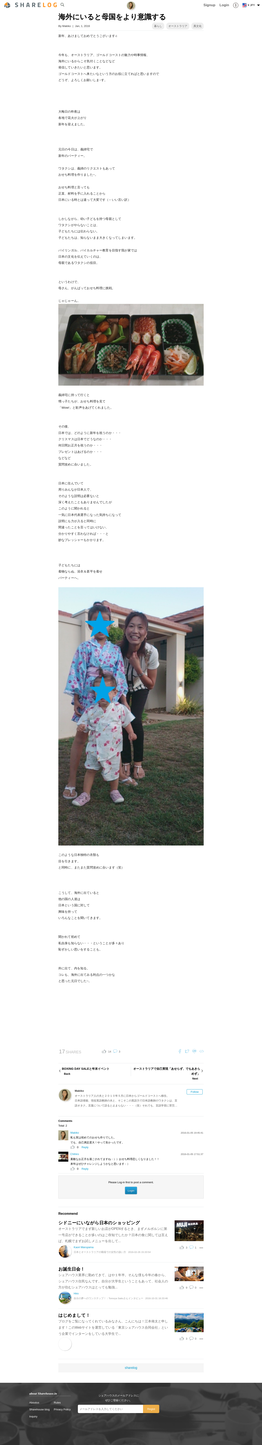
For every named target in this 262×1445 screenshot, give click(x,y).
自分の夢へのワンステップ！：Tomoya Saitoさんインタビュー (108, 1298)
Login (131, 1190)
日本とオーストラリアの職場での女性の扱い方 (100, 1252)
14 (109, 1051)
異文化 (197, 26)
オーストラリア (177, 26)
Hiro (76, 1293)
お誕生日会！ (71, 1269)
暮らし (158, 26)
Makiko (66, 26)
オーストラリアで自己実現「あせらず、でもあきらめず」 (166, 1074)
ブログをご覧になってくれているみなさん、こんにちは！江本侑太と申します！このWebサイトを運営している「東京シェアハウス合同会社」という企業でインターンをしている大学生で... (113, 1327)
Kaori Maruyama (83, 1247)
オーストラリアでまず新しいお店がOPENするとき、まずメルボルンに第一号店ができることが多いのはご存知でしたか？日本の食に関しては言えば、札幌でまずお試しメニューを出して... (113, 1235)
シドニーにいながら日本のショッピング (99, 1222)
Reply (85, 1147)
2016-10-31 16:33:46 (156, 1298)
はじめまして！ (74, 1315)
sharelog (131, 1367)
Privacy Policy (62, 1409)
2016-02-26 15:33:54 (139, 1252)
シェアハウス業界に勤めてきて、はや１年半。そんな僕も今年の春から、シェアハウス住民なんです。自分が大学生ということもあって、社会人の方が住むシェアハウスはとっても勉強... (113, 1281)
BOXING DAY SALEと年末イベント (96, 1071)
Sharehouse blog (39, 1409)
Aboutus (34, 1402)
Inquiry (33, 1416)
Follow (195, 1091)
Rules (57, 1402)
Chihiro (74, 1154)
